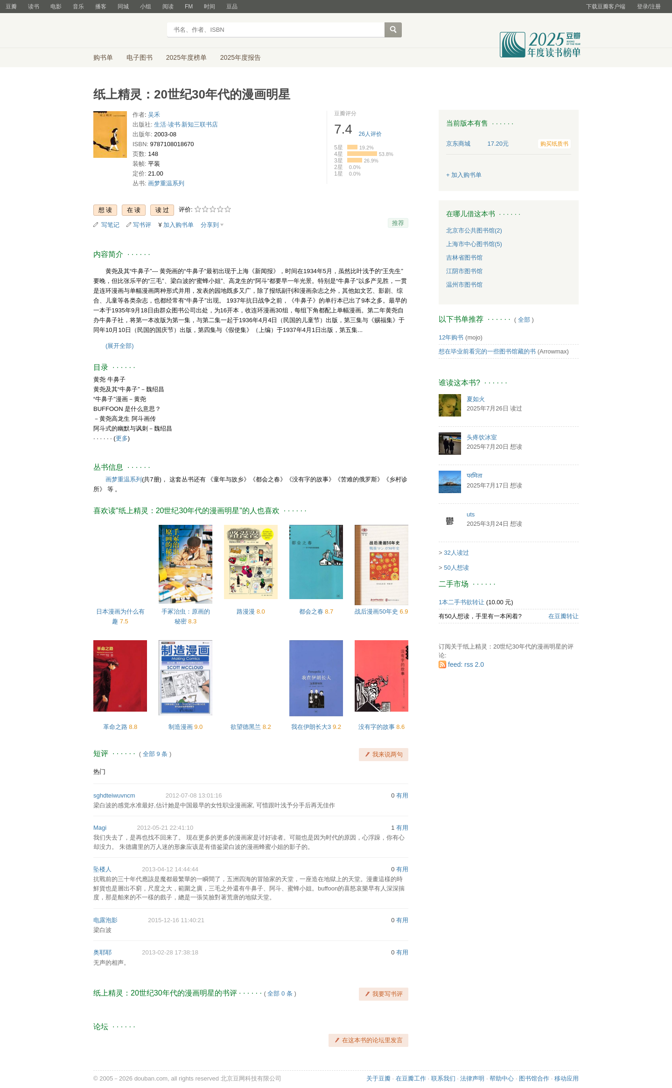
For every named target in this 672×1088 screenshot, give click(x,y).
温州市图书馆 (464, 284)
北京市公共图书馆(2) (474, 230)
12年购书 (451, 337)
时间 (209, 6)
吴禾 (154, 114)
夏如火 (476, 399)
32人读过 (456, 552)
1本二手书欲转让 (461, 602)
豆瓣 (11, 6)
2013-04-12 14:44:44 (170, 869)
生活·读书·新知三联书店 (186, 124)
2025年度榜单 (186, 57)
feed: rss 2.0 (466, 664)
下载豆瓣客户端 (605, 6)
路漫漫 (247, 611)
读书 (33, 6)
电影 (56, 6)
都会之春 (312, 611)
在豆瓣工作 (411, 1078)
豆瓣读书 (127, 31)
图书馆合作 (534, 1078)
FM (189, 6)
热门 (99, 771)
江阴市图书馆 (464, 271)
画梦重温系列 (166, 183)
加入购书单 (178, 224)
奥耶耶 (102, 952)
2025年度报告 (240, 57)
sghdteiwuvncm (114, 795)
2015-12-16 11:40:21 (176, 920)
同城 (123, 6)
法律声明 (472, 1078)
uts (471, 514)
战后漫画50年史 (377, 611)
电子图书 (139, 57)
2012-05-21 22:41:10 (165, 827)
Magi (99, 827)
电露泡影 (105, 920)
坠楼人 (102, 869)
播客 (100, 6)
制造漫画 (181, 726)
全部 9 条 (155, 753)
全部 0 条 (279, 993)
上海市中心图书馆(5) (474, 243)
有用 (402, 795)
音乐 (78, 6)
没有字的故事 (377, 726)
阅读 (168, 6)
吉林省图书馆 (464, 257)
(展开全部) (119, 345)
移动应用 (566, 1078)
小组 (145, 6)
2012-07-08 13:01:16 (194, 795)
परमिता (474, 475)
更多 (122, 438)
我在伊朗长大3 (312, 726)
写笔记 (110, 224)
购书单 (103, 57)
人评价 (370, 134)
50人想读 (456, 567)
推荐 (398, 222)
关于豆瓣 (378, 1078)
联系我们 (443, 1078)
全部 (524, 319)
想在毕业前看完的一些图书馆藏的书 (487, 351)
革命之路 (116, 726)
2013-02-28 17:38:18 (170, 952)
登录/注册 (649, 6)
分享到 (210, 224)
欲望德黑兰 (247, 726)
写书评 (142, 224)
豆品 (232, 6)
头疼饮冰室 (482, 437)
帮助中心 (502, 1078)
